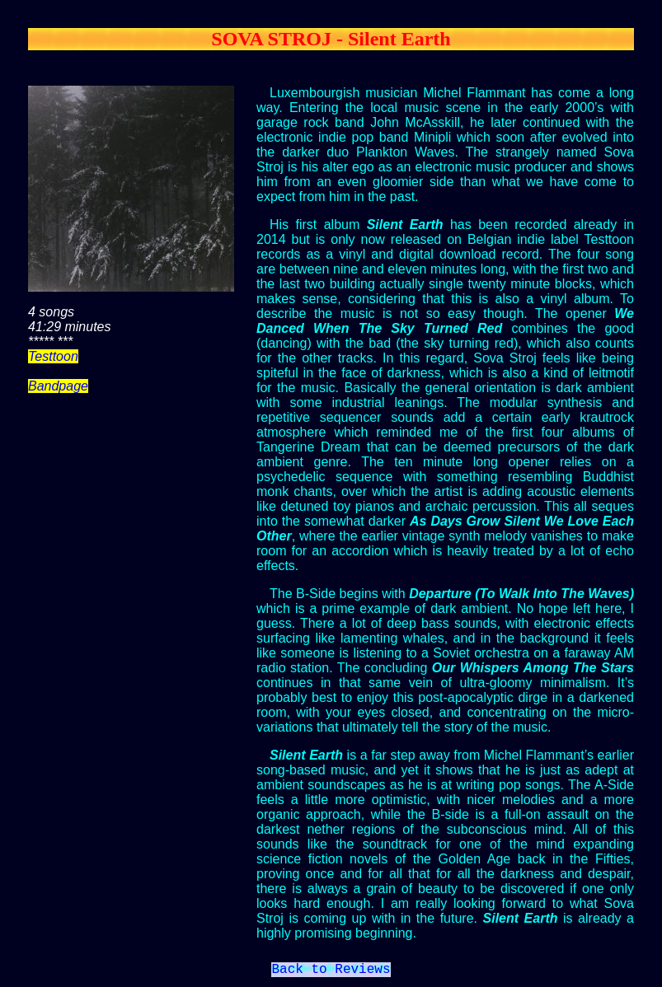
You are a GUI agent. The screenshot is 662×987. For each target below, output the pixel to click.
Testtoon (53, 356)
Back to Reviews (330, 971)
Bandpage (58, 386)
